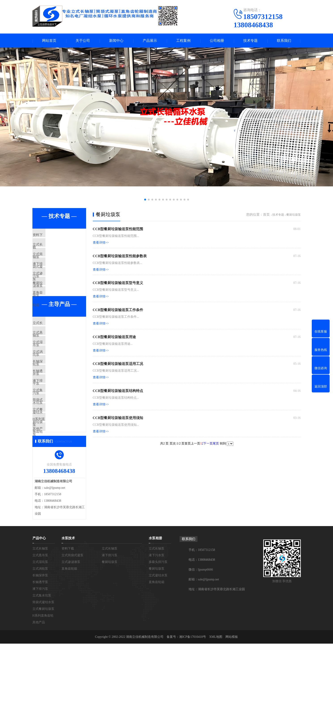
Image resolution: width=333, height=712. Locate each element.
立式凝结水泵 (158, 643)
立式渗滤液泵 (53, 288)
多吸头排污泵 (158, 630)
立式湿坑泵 (51, 375)
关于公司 (83, 41)
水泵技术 (68, 606)
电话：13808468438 (202, 628)
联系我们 (284, 41)
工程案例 (183, 41)
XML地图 (215, 705)
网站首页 (49, 41)
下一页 (208, 444)
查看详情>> (101, 243)
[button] (145, 200)
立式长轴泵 (51, 249)
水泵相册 (155, 606)
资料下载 (49, 236)
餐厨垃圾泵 (51, 301)
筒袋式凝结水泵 (54, 454)
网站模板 (231, 705)
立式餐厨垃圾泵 (54, 467)
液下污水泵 (156, 623)
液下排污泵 (51, 275)
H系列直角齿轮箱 (56, 480)
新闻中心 (116, 41)
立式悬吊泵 (51, 362)
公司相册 (217, 41)
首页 (266, 215)
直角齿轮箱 (51, 315)
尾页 (216, 444)
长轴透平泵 (51, 415)
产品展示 (150, 41)
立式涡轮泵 (51, 388)
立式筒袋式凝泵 (54, 262)
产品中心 (39, 606)
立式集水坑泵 (53, 441)
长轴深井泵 (51, 401)
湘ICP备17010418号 (192, 705)
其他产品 (49, 494)
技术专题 (250, 41)
